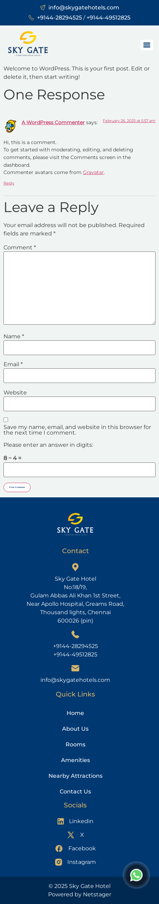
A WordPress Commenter (53, 122)
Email (13, 364)
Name (13, 336)
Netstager (97, 894)
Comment (19, 247)
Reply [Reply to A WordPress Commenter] (8, 183)
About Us (75, 728)
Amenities (75, 760)
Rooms (75, 744)
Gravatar (93, 172)
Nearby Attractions (75, 776)
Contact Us (75, 791)
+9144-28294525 (59, 17)
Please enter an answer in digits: (48, 445)
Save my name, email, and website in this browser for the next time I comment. (77, 430)
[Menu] (147, 45)
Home (75, 713)
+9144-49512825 (108, 17)
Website (15, 393)
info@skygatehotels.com (83, 7)
